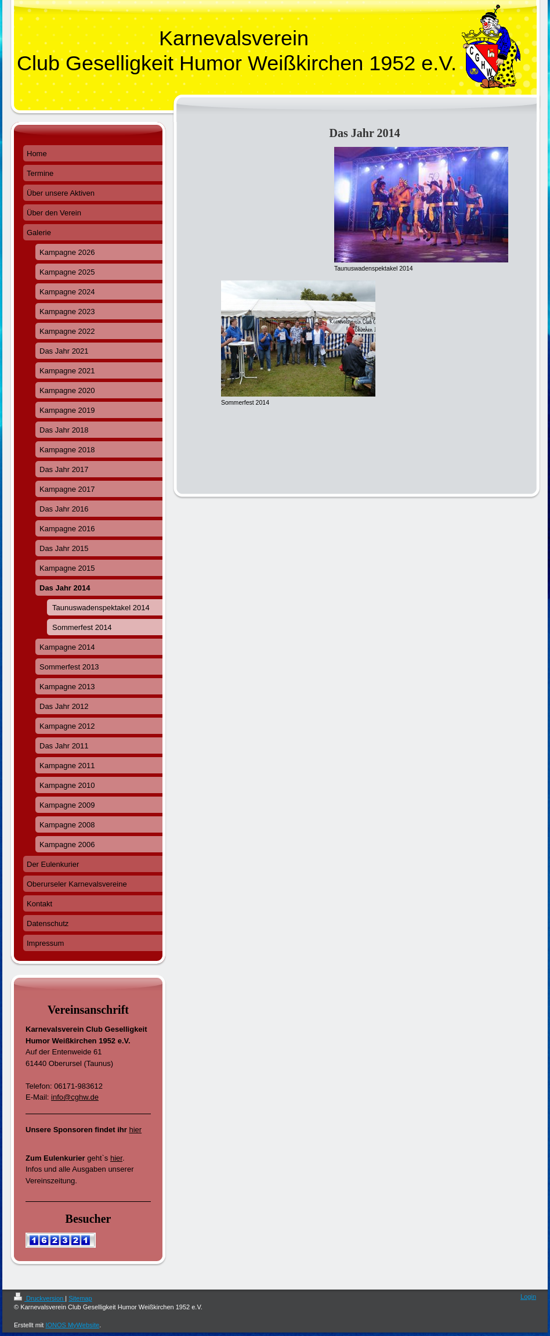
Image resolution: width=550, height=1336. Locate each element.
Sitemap (80, 1298)
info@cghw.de (75, 1097)
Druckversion (39, 1298)
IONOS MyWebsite (72, 1324)
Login (528, 1296)
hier (135, 1129)
